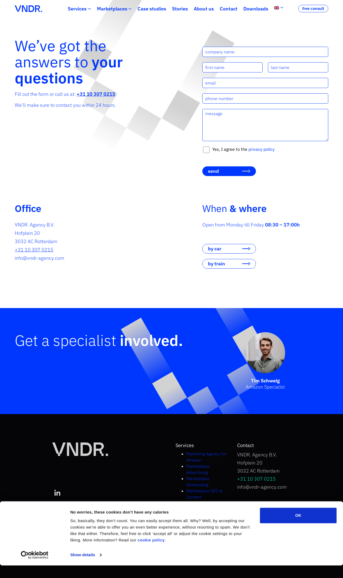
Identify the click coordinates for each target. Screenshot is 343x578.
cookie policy (151, 552)
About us (204, 9)
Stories (180, 9)
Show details (82, 567)
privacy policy (261, 149)
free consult (313, 8)
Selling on (205, 509)
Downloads (255, 9)
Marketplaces (112, 9)
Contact (228, 9)
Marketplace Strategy (206, 503)
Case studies (151, 9)
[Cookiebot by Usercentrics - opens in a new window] (34, 568)
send (213, 171)
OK (298, 528)
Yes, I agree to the (243, 149)
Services (77, 9)
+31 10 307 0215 (34, 250)
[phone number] (265, 98)
